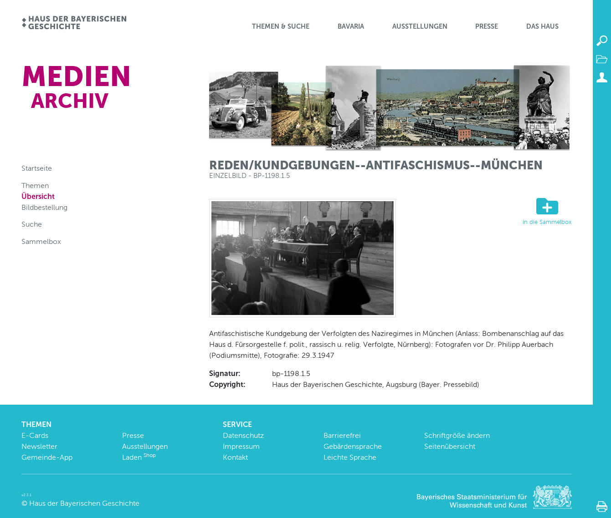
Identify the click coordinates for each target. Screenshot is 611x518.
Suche (31, 224)
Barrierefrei (342, 435)
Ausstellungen (419, 26)
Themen (35, 185)
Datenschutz (243, 435)
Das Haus (542, 26)
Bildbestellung (44, 207)
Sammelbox (41, 241)
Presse (486, 26)
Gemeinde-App (46, 457)
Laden (139, 457)
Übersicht (38, 196)
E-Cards (34, 435)
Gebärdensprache (352, 446)
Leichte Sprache (349, 457)
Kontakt (235, 457)
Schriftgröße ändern (457, 435)
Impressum (241, 446)
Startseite (36, 168)
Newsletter (39, 446)
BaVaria (351, 26)
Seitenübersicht (449, 446)
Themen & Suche (280, 26)
